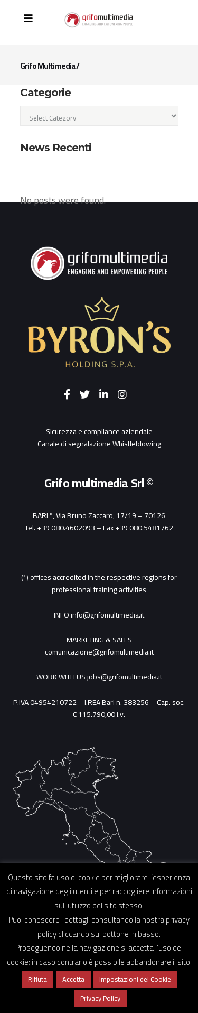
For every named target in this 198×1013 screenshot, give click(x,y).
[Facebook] (72, 395)
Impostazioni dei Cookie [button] (135, 979)
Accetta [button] (73, 979)
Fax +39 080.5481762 (138, 528)
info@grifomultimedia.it (107, 615)
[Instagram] (126, 395)
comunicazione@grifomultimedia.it (99, 652)
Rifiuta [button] (37, 979)
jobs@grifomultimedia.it (124, 677)
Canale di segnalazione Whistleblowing (99, 443)
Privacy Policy (100, 998)
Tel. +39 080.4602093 (60, 528)
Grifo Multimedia (47, 65)
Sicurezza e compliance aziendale (99, 431)
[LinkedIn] (108, 395)
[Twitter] (89, 395)
